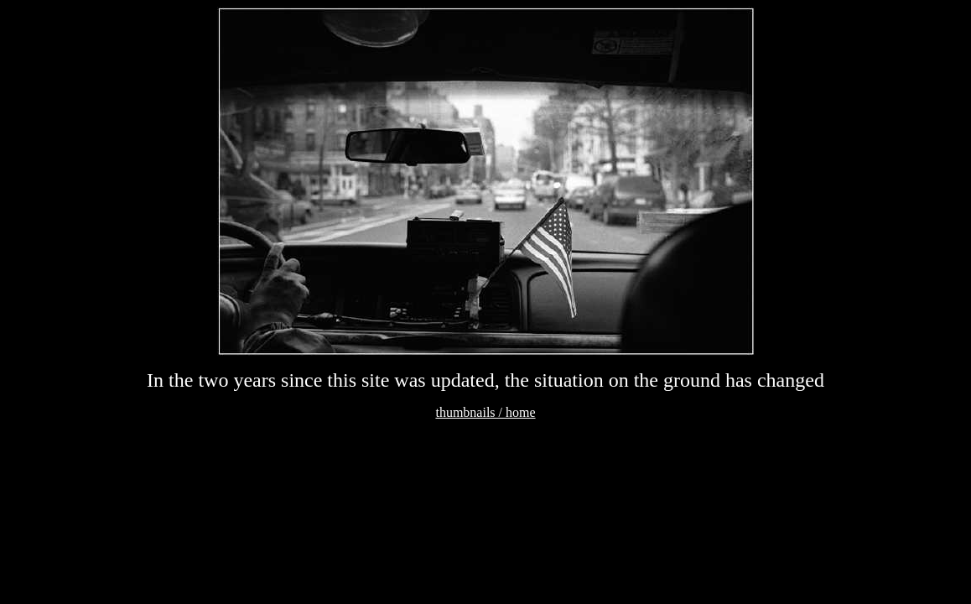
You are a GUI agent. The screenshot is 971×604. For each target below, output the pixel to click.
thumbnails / (470, 412)
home (521, 412)
